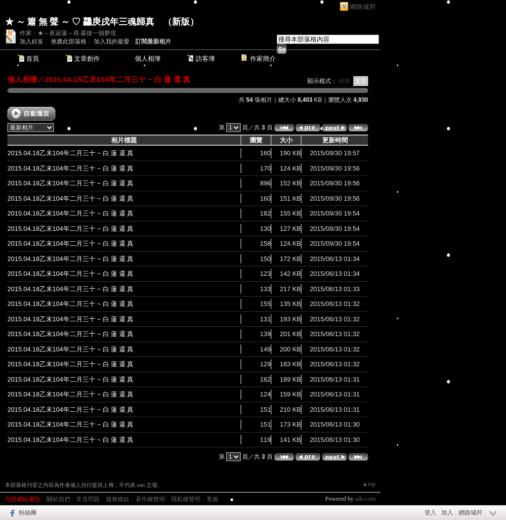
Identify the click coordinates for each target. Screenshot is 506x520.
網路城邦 (363, 6)
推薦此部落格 (68, 41)
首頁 (32, 58)
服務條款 (117, 499)
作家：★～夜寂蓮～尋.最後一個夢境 (68, 33)
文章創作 (87, 58)
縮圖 (344, 81)
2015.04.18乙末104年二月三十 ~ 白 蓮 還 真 (117, 79)
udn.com (365, 498)
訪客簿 (205, 58)
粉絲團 (28, 512)
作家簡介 (263, 58)
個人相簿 (148, 58)
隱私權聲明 (186, 499)
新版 (181, 22)
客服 (212, 499)
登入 (430, 512)
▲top (369, 483)
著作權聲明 (150, 499)
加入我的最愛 (111, 41)
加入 (447, 512)
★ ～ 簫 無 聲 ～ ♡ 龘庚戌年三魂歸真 (79, 22)
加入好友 (31, 41)
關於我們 (58, 499)
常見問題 (88, 499)
